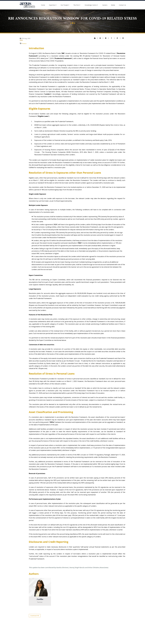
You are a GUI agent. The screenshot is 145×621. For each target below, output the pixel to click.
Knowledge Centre (91, 5)
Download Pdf (34, 615)
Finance (24, 43)
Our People (65, 5)
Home (43, 5)
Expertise (52, 5)
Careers (104, 5)
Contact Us (122, 5)
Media (113, 5)
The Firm (76, 5)
